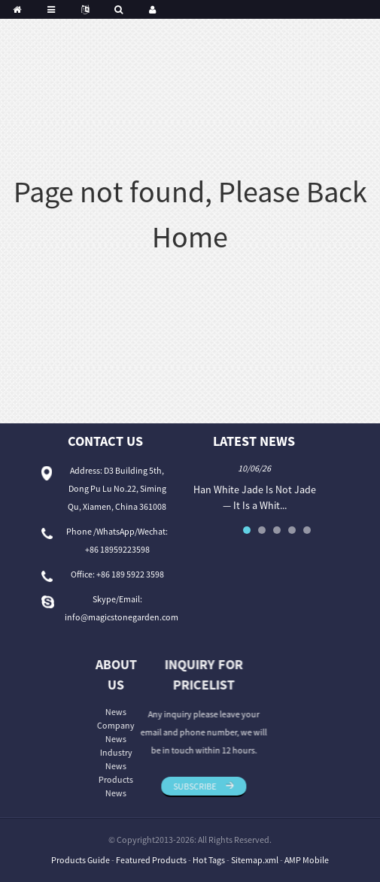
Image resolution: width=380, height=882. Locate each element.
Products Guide (80, 859)
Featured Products (151, 859)
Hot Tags (209, 859)
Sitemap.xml (254, 859)
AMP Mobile (306, 859)
